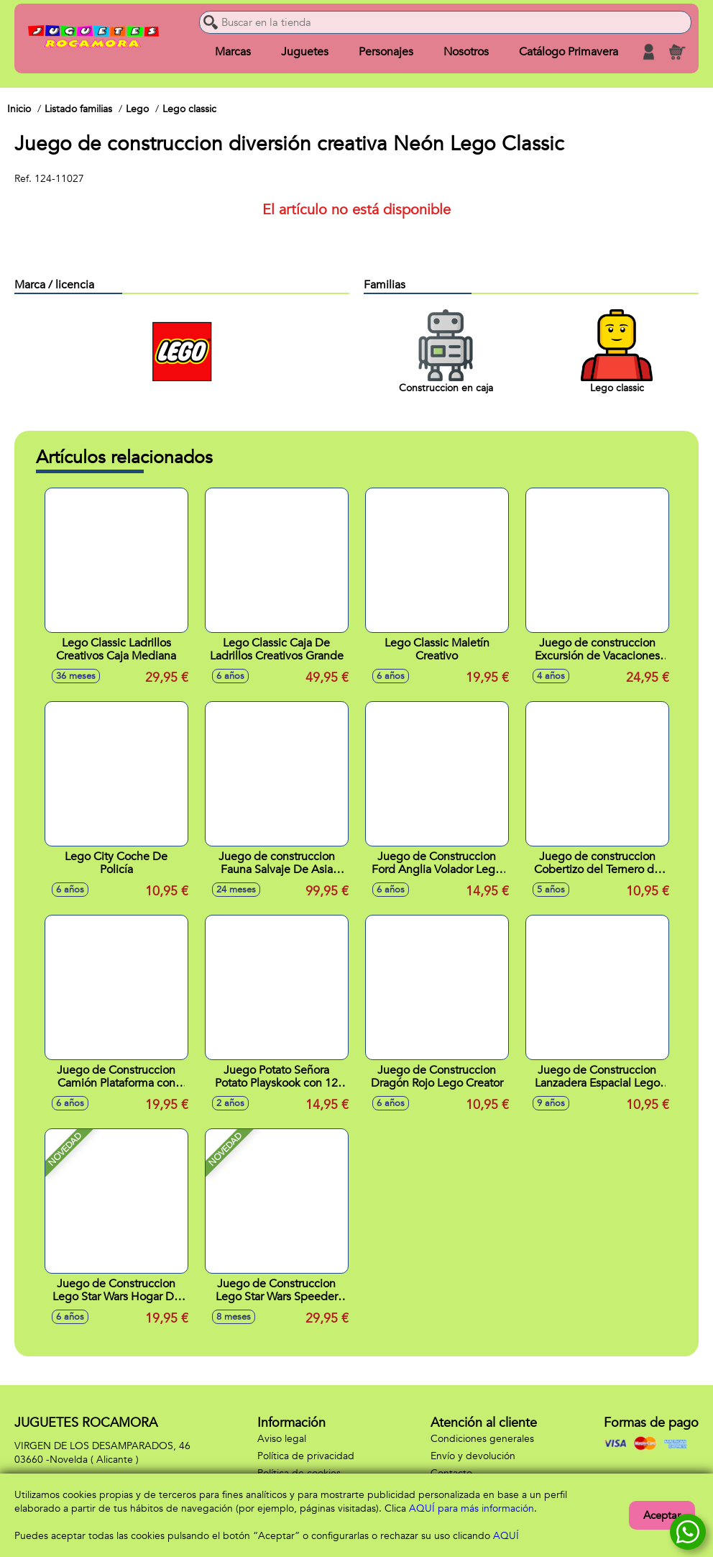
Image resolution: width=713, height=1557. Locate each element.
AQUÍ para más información (471, 1508)
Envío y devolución (473, 1456)
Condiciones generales (482, 1439)
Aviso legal (281, 1439)
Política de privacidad (305, 1456)
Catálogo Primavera (568, 52)
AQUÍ (506, 1536)
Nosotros (466, 52)
